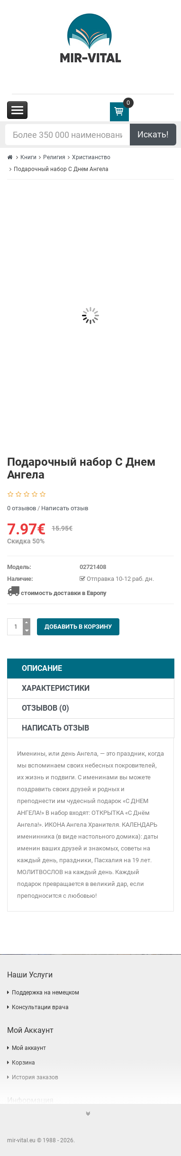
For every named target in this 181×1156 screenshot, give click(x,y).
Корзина (23, 1062)
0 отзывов (21, 508)
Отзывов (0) (45, 708)
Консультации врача (40, 1007)
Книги (28, 157)
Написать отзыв (64, 508)
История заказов (35, 1077)
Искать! (153, 134)
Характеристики (56, 688)
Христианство (91, 157)
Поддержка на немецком (45, 992)
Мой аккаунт (29, 1048)
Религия (54, 157)
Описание (42, 668)
